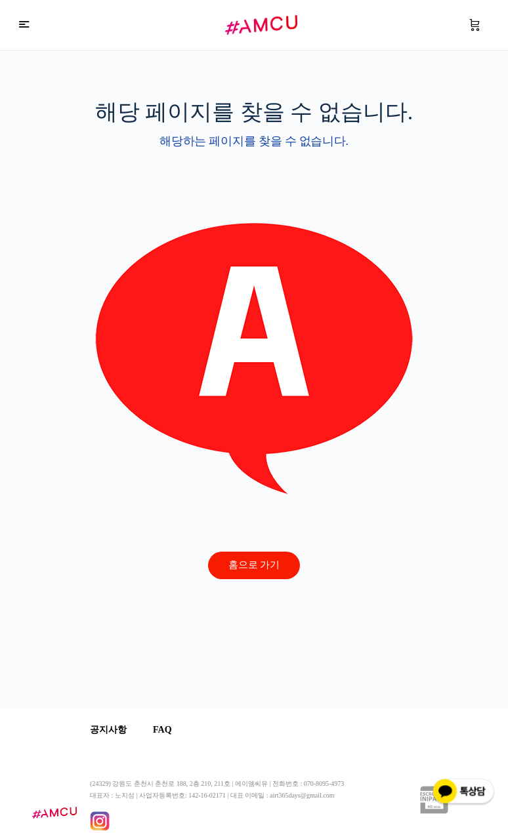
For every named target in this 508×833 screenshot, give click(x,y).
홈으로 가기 (254, 564)
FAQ (162, 730)
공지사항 (108, 730)
